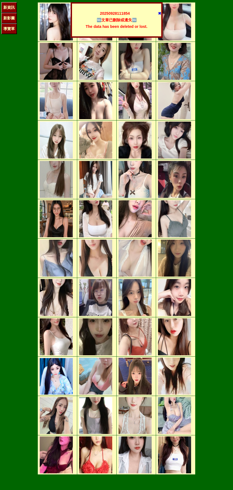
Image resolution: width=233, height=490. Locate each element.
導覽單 (9, 29)
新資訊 (9, 7)
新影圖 (9, 18)
